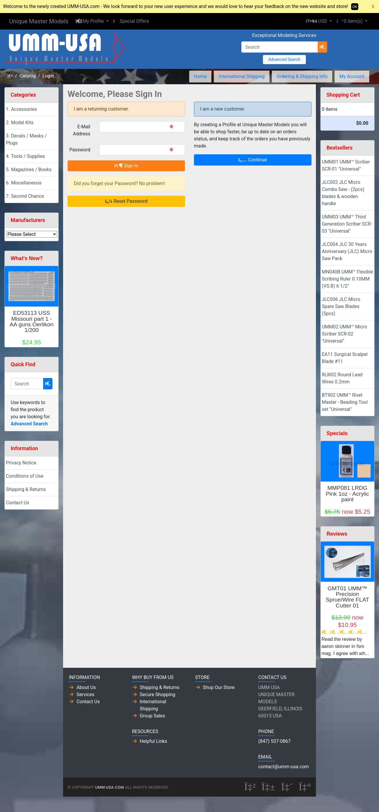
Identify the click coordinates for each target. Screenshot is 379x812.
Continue (252, 160)
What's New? (27, 258)
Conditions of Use (24, 476)
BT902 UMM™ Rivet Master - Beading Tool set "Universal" (345, 402)
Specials (337, 433)
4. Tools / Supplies (25, 156)
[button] (92, 21)
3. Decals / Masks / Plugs (26, 139)
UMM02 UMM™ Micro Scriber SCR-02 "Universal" (344, 334)
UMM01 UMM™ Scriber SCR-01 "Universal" (346, 165)
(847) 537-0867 (274, 741)
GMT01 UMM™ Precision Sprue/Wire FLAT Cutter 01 (347, 597)
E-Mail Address (81, 130)
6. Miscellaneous (23, 183)
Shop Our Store (219, 687)
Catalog (28, 76)
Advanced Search (284, 59)
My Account (351, 76)
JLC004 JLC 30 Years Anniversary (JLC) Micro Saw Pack (347, 251)
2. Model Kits (19, 122)
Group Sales (152, 716)
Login (48, 76)
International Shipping (241, 76)
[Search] (279, 47)
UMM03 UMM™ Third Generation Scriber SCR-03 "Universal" (347, 224)
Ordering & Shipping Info (302, 76)
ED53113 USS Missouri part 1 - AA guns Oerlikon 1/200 (32, 321)
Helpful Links (153, 741)
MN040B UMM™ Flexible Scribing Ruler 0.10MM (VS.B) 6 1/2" (347, 279)
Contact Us (17, 502)
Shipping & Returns (26, 489)
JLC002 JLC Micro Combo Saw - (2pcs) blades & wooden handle (343, 192)
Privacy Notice (21, 463)
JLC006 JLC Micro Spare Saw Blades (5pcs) (341, 306)
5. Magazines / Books (29, 169)
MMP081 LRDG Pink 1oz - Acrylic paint (347, 493)
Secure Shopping (157, 694)
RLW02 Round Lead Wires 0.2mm (342, 378)
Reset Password (126, 201)
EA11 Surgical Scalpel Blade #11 (345, 357)
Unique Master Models (38, 21)
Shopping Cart (343, 95)
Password (79, 150)
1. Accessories (21, 109)
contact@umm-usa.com (283, 766)
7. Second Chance (25, 196)
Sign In (126, 165)
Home (200, 76)
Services (85, 694)
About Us (86, 687)
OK (354, 6)
